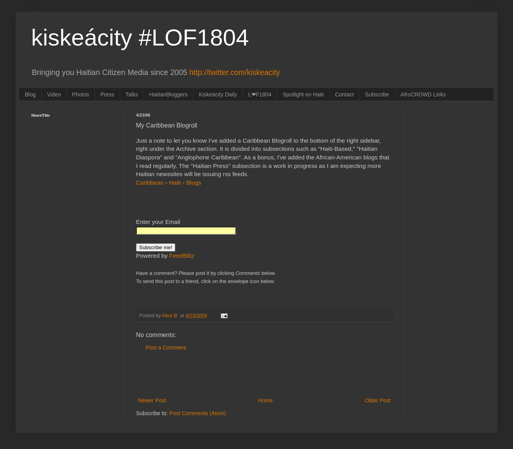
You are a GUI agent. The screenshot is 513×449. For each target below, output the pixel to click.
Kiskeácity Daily (218, 94)
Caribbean (150, 182)
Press (107, 94)
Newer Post (152, 400)
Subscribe (377, 94)
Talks (132, 94)
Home (265, 400)
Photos (80, 94)
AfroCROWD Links (423, 94)
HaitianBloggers (168, 94)
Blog (30, 94)
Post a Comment (166, 347)
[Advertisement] (264, 374)
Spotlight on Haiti (303, 94)
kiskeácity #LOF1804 (140, 37)
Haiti (175, 182)
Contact (344, 94)
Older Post (378, 400)
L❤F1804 (259, 94)
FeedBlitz (181, 255)
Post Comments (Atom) (197, 413)
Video (54, 94)
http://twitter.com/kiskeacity (234, 72)
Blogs (193, 182)
